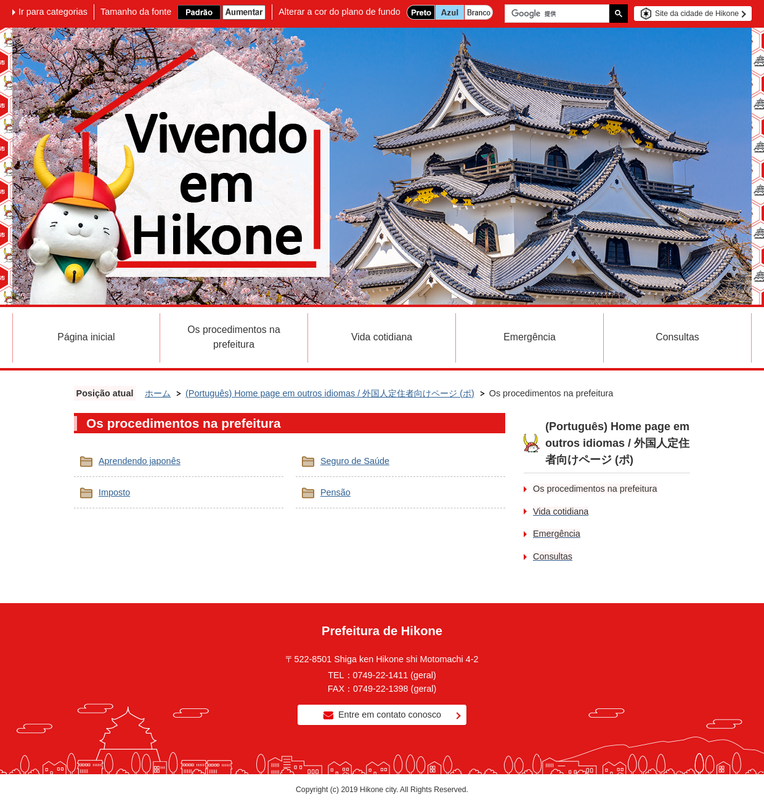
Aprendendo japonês (140, 461)
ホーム (158, 393)
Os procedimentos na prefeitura (233, 337)
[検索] (560, 13)
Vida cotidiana (381, 337)
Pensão (335, 492)
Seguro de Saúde (354, 461)
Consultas (677, 337)
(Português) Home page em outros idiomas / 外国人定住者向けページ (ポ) (329, 393)
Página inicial (86, 337)
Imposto (114, 492)
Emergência (529, 337)
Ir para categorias (52, 12)
